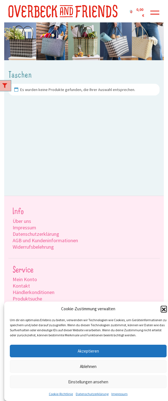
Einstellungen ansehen (88, 381)
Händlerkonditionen (33, 292)
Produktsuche (27, 298)
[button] (164, 309)
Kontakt (21, 286)
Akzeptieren (88, 351)
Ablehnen (88, 366)
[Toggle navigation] (155, 11)
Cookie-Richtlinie (61, 394)
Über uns (22, 221)
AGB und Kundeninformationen (45, 240)
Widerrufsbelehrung (33, 247)
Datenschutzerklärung (92, 394)
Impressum (119, 394)
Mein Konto (25, 279)
